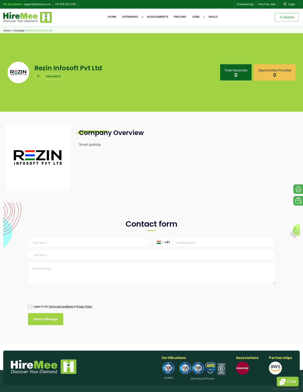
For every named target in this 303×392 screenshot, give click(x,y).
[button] (288, 381)
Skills (213, 17)
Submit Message (45, 319)
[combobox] (160, 242)
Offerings (130, 17)
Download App (245, 4)
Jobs (196, 17)
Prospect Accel (291, 388)
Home (112, 17)
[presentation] (51, 293)
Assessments (157, 17)
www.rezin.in (53, 76)
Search (286, 17)
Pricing (180, 17)
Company (18, 30)
